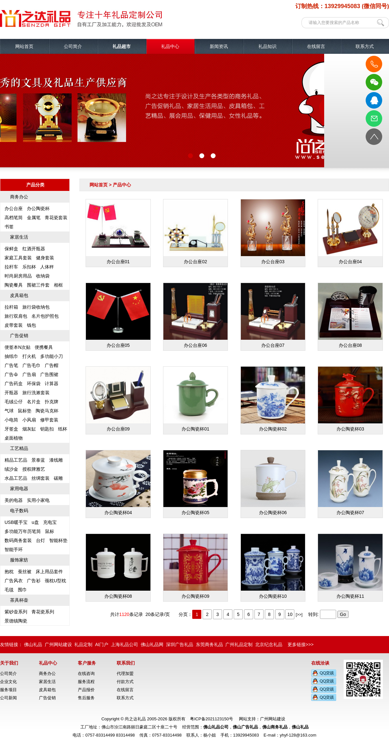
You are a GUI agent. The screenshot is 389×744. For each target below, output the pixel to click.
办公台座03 (273, 231)
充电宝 (50, 522)
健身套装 (45, 257)
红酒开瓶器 (33, 248)
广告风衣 (14, 580)
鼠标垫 (24, 410)
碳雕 (58, 478)
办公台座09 (118, 399)
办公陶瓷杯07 (350, 482)
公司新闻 (8, 697)
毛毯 (9, 589)
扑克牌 (51, 401)
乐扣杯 (29, 266)
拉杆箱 (11, 307)
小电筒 (11, 419)
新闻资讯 (219, 46)
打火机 (29, 356)
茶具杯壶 (19, 600)
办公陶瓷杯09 (195, 566)
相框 (58, 285)
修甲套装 (49, 419)
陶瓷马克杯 (47, 410)
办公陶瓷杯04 (118, 482)
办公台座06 (195, 315)
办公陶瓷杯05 (195, 482)
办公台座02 (195, 231)
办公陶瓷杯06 (273, 482)
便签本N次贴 (17, 347)
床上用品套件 (49, 571)
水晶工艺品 (16, 478)
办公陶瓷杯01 (195, 399)
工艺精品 (19, 448)
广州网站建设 (58, 644)
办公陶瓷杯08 (118, 566)
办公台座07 (273, 315)
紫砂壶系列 (16, 611)
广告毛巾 (31, 365)
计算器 (51, 383)
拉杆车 (11, 266)
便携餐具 (44, 347)
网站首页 (24, 46)
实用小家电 (38, 500)
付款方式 (125, 681)
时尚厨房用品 (18, 275)
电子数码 (19, 510)
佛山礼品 (33, 644)
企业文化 (8, 681)
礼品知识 (267, 46)
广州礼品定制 (239, 644)
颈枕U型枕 (55, 580)
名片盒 (34, 401)
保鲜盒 (11, 248)
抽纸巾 (11, 356)
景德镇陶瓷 (16, 620)
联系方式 (365, 46)
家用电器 (19, 488)
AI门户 (101, 644)
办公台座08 (350, 315)
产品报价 (86, 689)
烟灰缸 (29, 428)
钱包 (31, 325)
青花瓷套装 (56, 217)
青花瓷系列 (42, 611)
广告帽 (51, 365)
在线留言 (316, 46)
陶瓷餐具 (14, 285)
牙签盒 (11, 428)
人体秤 (47, 266)
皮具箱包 (19, 295)
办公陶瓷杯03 (350, 399)
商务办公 (19, 196)
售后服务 (86, 697)
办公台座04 (350, 231)
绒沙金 (11, 469)
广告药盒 (14, 383)
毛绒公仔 (14, 401)
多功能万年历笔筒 (23, 531)
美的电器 (14, 500)
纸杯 (62, 428)
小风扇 (29, 419)
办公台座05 (118, 315)
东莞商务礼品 (209, 644)
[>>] (299, 614)
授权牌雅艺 (33, 469)
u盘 (35, 522)
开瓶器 (11, 392)
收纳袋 (43, 275)
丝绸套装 (40, 478)
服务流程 (86, 681)
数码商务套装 (18, 540)
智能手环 (14, 549)
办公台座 (14, 208)
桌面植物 (14, 438)
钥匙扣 (47, 428)
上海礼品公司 (124, 644)
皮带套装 (14, 325)
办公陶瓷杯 (38, 208)
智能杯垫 (58, 540)
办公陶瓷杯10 (273, 566)
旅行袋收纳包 (36, 307)
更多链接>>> (301, 644)
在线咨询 (86, 673)
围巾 (22, 589)
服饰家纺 (19, 559)
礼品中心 (170, 46)
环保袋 (34, 383)
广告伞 (11, 374)
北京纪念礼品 (268, 644)
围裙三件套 (38, 285)
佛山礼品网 (152, 644)
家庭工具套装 (18, 257)
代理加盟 (125, 673)
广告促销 (19, 335)
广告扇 (29, 374)
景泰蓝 (38, 460)
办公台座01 (118, 231)
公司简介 (73, 46)
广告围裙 (49, 374)
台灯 (40, 540)
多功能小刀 (51, 356)
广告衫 (34, 580)
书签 (9, 226)
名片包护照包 (45, 316)
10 (290, 614)
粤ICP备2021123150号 (211, 718)
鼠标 (49, 531)
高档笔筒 (14, 217)
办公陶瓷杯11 (350, 566)
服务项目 (8, 689)
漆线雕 (56, 460)
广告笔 (11, 365)
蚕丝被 (24, 571)
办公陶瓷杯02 (273, 399)
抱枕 (9, 571)
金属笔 (34, 217)
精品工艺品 (16, 460)
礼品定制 (83, 644)
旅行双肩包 (16, 316)
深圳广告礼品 (179, 644)
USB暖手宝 (16, 522)
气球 (9, 410)
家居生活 (19, 237)
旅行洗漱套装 (36, 392)
